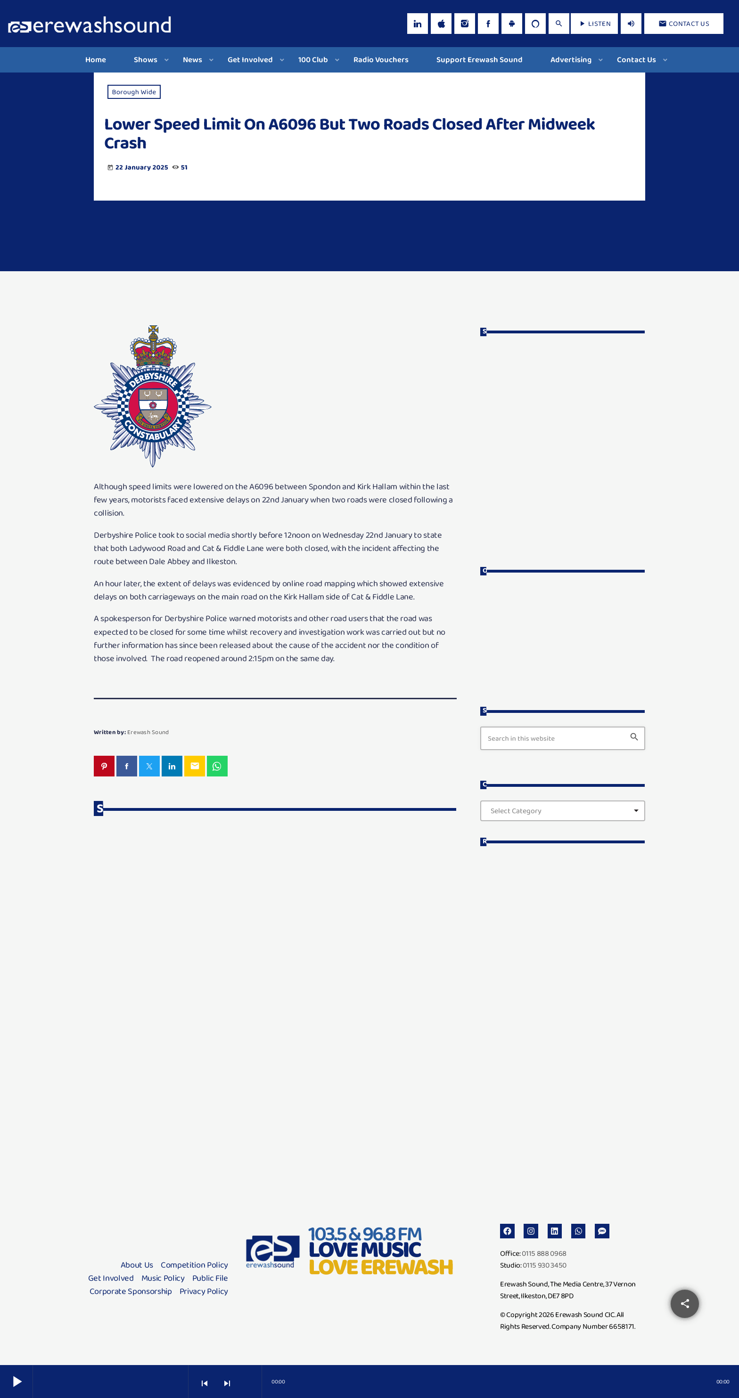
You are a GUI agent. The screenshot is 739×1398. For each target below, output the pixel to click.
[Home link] (89, 23)
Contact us (683, 23)
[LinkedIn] (417, 23)
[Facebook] (488, 23)
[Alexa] (535, 23)
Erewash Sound (148, 731)
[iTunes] (441, 23)
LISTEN (594, 23)
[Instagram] (464, 23)
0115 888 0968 (544, 1251)
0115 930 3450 (545, 1263)
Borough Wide (134, 92)
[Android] (511, 23)
